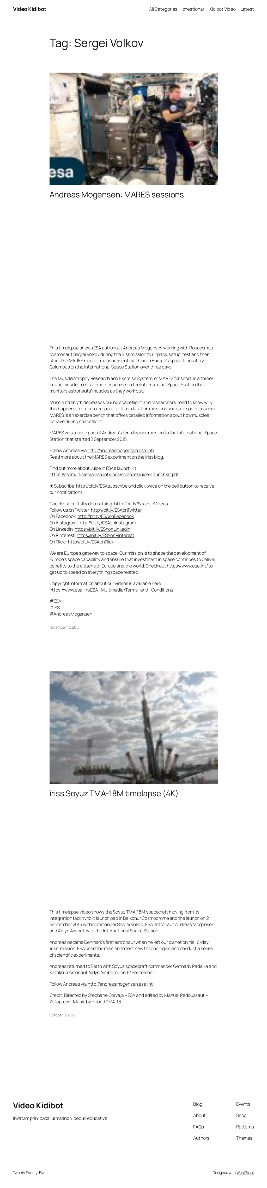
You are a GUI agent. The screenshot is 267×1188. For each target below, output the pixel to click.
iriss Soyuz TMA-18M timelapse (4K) (114, 793)
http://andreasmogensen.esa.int (120, 984)
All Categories (163, 9)
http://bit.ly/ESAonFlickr (91, 542)
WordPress (245, 1172)
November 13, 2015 (65, 627)
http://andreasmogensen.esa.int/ (121, 450)
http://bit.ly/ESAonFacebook (105, 516)
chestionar (193, 9)
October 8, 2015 (62, 1015)
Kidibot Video (222, 9)
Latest (247, 9)
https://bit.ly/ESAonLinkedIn (102, 529)
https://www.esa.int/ (187, 566)
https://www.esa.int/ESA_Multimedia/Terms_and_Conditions (111, 590)
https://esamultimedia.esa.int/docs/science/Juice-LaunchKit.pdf (114, 474)
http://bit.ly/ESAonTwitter (116, 510)
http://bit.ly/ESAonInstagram (107, 522)
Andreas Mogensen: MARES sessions (117, 194)
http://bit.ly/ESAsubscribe (101, 486)
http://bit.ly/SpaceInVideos (141, 503)
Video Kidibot (29, 9)
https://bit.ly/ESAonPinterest (105, 535)
